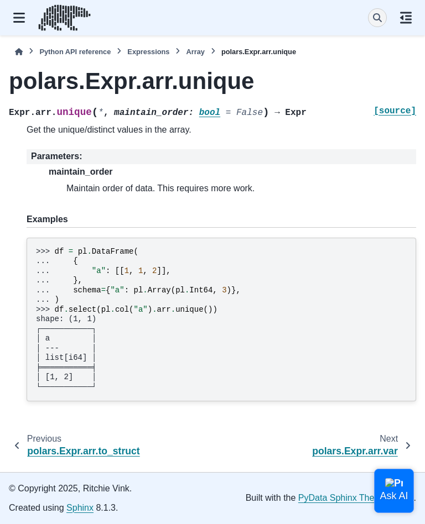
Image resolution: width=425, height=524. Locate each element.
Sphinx (80, 507)
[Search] (377, 17)
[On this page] (406, 17)
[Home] (19, 51)
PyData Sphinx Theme (342, 497)
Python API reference (75, 52)
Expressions (148, 52)
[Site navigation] (19, 17)
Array (195, 52)
